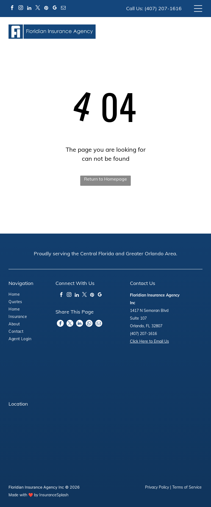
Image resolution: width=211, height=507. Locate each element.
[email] (63, 8)
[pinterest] (46, 8)
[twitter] (37, 8)
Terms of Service (187, 487)
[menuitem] (24, 295)
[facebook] (12, 8)
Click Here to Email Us (149, 341)
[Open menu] (198, 8)
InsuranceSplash (53, 494)
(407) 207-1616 (163, 8)
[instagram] (20, 8)
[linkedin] (29, 8)
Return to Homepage (105, 179)
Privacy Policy (157, 487)
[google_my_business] (54, 8)
